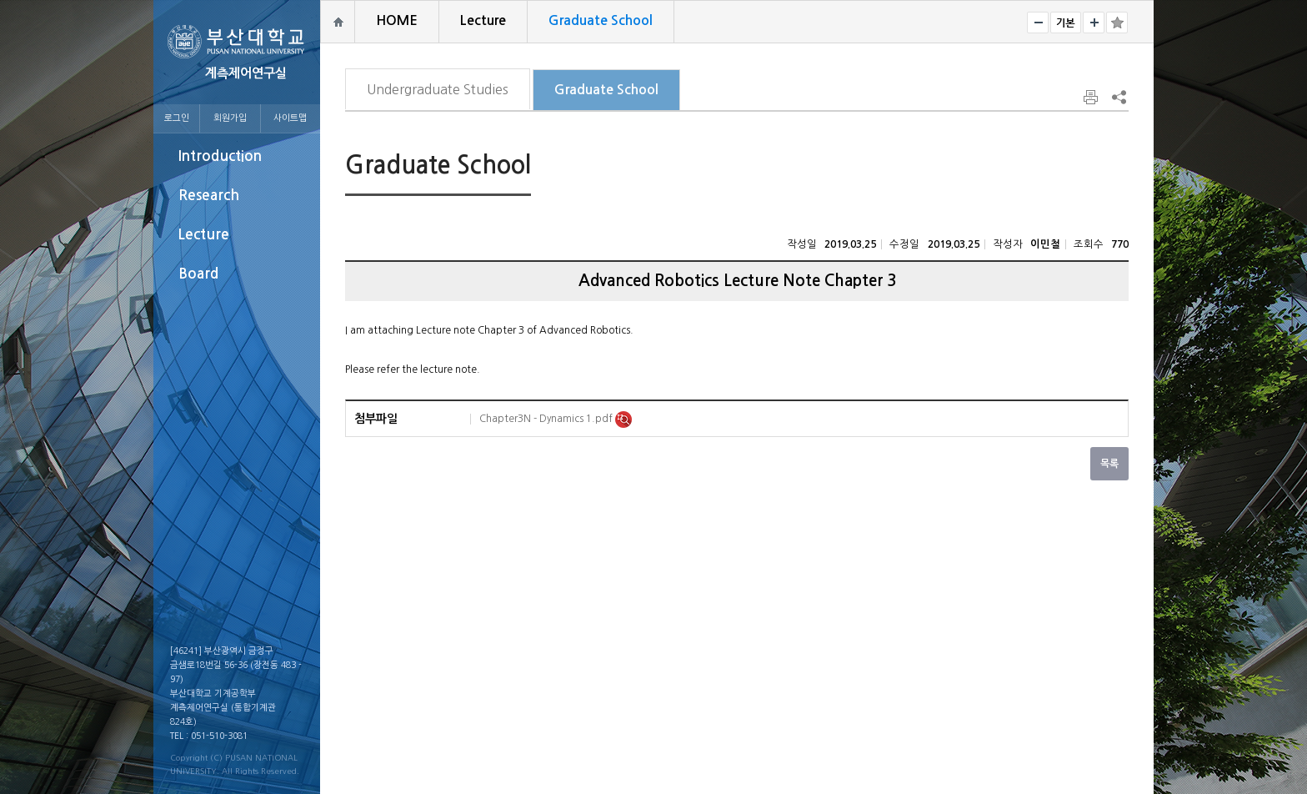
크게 (1093, 22)
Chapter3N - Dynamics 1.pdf (547, 419)
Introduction (220, 156)
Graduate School (606, 89)
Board (198, 274)
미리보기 (623, 419)
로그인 (176, 118)
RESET (1065, 22)
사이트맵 (290, 118)
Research (208, 195)
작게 (1038, 22)
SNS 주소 (1118, 97)
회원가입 (230, 118)
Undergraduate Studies (437, 89)
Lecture (203, 235)
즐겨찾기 (1117, 22)
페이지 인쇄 (1092, 97)
